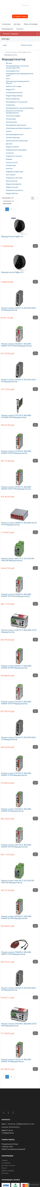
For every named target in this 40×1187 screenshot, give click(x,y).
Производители (7, 29)
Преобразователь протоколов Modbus (20, 108)
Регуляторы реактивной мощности (18, 128)
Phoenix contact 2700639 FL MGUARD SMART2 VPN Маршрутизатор (16, 953)
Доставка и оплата (8, 1165)
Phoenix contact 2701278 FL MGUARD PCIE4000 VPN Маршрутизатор (16, 416)
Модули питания (12, 187)
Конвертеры (10, 105)
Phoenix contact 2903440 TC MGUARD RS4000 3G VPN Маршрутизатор (16, 917)
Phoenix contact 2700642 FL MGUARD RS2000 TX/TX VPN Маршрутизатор (16, 595)
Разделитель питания (14, 156)
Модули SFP (10, 89)
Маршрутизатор (12, 162)
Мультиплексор (11, 181)
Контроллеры (11, 119)
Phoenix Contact (26, 45)
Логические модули (13, 116)
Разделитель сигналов (14, 178)
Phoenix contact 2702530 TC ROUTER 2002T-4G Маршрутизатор (18, 380)
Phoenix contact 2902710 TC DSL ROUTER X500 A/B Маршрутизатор (17, 559)
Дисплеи (9, 144)
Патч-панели (10, 175)
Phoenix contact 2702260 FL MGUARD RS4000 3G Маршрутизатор (16, 810)
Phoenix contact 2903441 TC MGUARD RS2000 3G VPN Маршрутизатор (16, 667)
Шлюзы (8, 131)
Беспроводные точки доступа (16, 102)
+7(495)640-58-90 (8, 1133)
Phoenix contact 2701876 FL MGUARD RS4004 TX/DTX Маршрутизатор (16, 452)
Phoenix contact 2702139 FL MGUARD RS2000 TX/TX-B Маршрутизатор (16, 846)
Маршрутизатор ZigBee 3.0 (12, 272)
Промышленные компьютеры (17, 141)
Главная (5, 1160)
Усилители (10, 153)
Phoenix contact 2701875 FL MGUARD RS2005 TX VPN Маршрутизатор (16, 774)
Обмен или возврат (31, 24)
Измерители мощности (14, 190)
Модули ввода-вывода (14, 96)
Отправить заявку (20, 16)
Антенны (9, 168)
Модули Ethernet (12, 193)
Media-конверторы (13, 99)
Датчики (9, 63)
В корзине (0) (34, 1185)
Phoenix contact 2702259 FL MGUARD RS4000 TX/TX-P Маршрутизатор (16, 702)
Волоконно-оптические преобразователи (14, 112)
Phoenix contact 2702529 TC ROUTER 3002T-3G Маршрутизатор (18, 738)
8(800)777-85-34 (7, 1130)
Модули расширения (13, 184)
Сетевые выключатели (14, 92)
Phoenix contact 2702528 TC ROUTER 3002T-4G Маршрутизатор (18, 989)
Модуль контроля (12, 147)
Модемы (9, 159)
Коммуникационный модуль (16, 150)
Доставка (17, 24)
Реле (7, 79)
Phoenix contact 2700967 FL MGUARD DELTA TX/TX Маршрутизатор (19, 524)
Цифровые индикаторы (14, 172)
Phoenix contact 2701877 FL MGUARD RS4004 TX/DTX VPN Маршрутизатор (16, 488)
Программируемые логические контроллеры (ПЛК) (17, 67)
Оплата (4, 1168)
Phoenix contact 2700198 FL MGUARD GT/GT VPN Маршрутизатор (19, 1025)
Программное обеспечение (16, 125)
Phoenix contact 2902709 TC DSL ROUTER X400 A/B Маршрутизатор (17, 881)
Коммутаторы (11, 165)
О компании (6, 24)
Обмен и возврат (8, 1171)
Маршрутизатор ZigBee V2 (12, 236)
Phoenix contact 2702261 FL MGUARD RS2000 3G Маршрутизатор (16, 1060)
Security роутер (11, 122)
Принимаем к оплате (11, 1180)
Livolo (5, 45)
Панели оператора (13, 137)
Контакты (19, 29)
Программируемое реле (15, 134)
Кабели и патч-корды (13, 86)
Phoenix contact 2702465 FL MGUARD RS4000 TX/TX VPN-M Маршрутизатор (16, 345)
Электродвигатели (12, 71)
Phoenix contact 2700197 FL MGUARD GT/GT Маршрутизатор (19, 631)
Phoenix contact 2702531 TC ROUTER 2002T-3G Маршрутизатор (18, 309)
